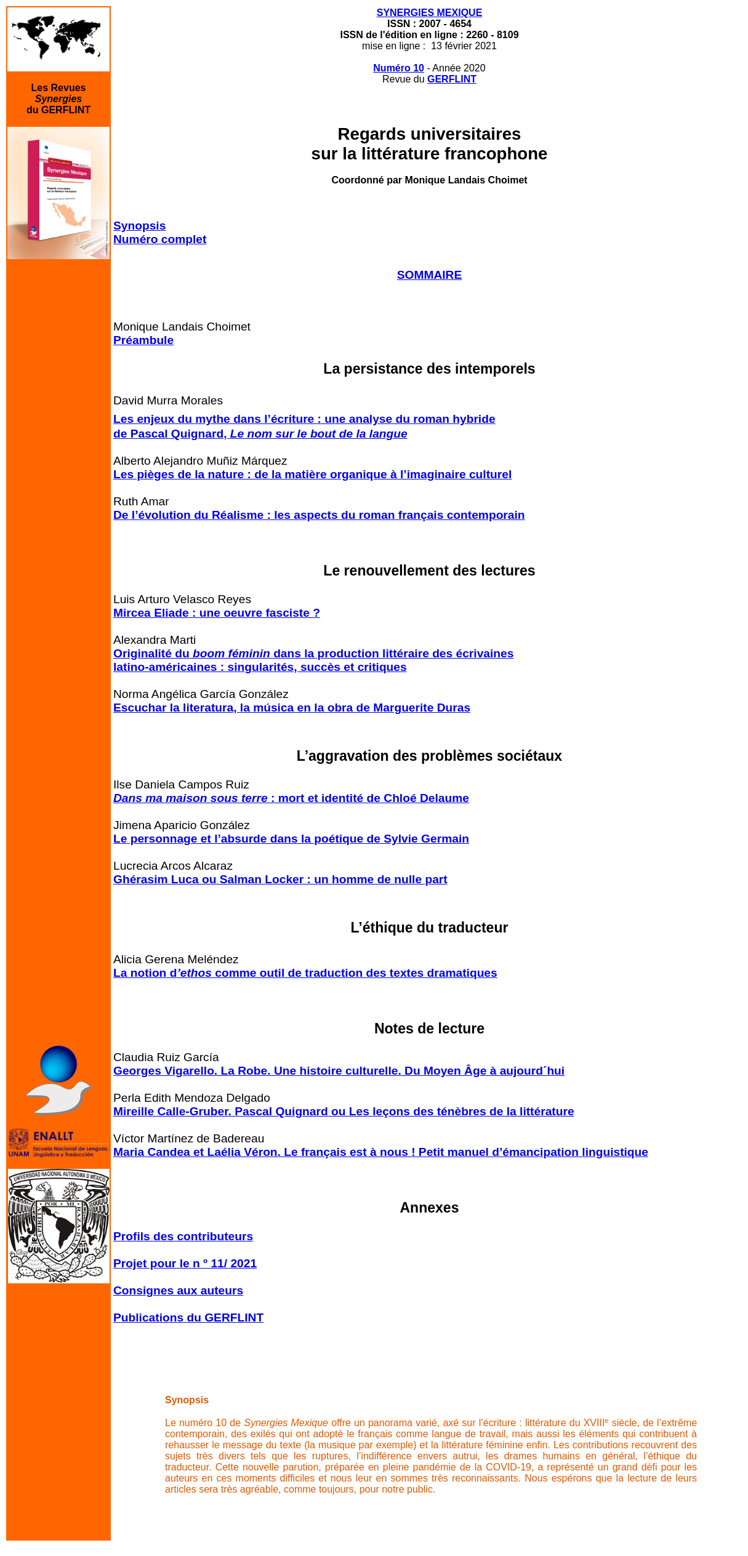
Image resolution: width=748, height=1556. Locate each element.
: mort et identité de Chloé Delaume (291, 798)
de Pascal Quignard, (260, 433)
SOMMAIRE (429, 274)
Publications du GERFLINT (188, 1317)
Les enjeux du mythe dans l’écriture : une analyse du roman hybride (304, 418)
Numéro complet (159, 239)
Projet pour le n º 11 (168, 1263)
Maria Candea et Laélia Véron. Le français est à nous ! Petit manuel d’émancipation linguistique (380, 1151)
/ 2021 (240, 1263)
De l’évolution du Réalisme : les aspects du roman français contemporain (319, 514)
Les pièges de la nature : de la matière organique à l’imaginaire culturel (312, 474)
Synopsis (139, 225)
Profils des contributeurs (183, 1236)
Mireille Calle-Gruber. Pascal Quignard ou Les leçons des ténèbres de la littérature (343, 1111)
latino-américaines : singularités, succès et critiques (260, 666)
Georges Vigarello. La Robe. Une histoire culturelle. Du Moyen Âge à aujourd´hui (339, 1070)
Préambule (143, 340)
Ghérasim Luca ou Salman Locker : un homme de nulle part (280, 879)
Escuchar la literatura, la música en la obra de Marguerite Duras (291, 707)
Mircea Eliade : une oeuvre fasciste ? (216, 612)
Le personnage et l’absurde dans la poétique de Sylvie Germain (291, 838)
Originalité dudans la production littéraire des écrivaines (313, 653)
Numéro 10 (398, 68)
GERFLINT (452, 79)
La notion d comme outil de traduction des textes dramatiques (305, 972)
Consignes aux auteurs (178, 1290)
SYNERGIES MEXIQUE (430, 12)
